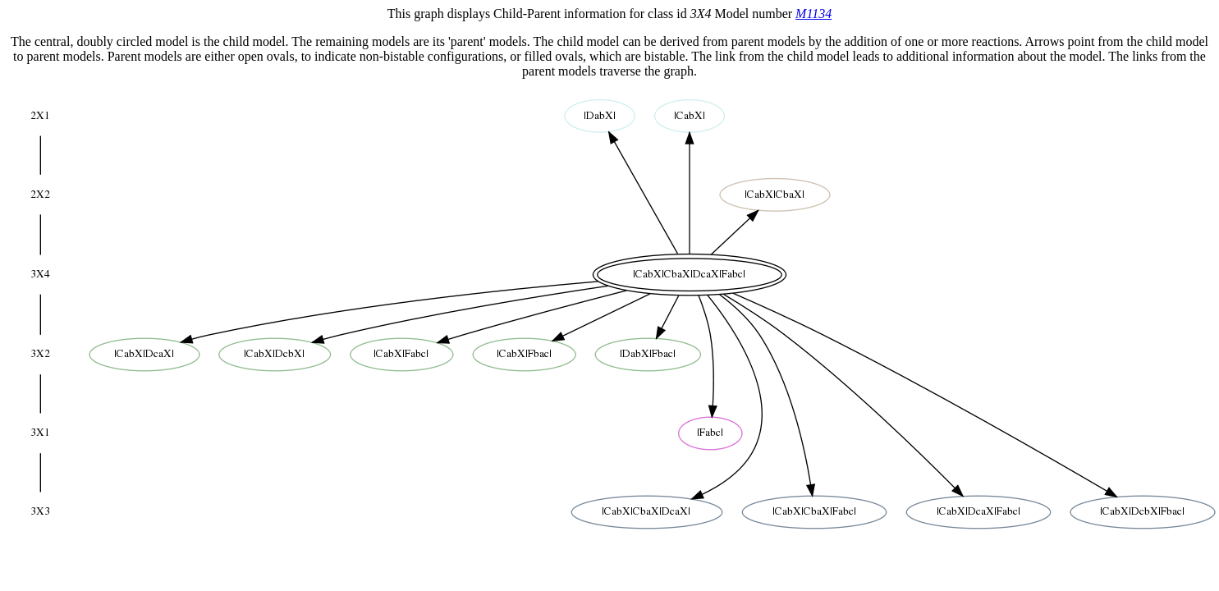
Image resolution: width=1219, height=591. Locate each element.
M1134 (813, 14)
